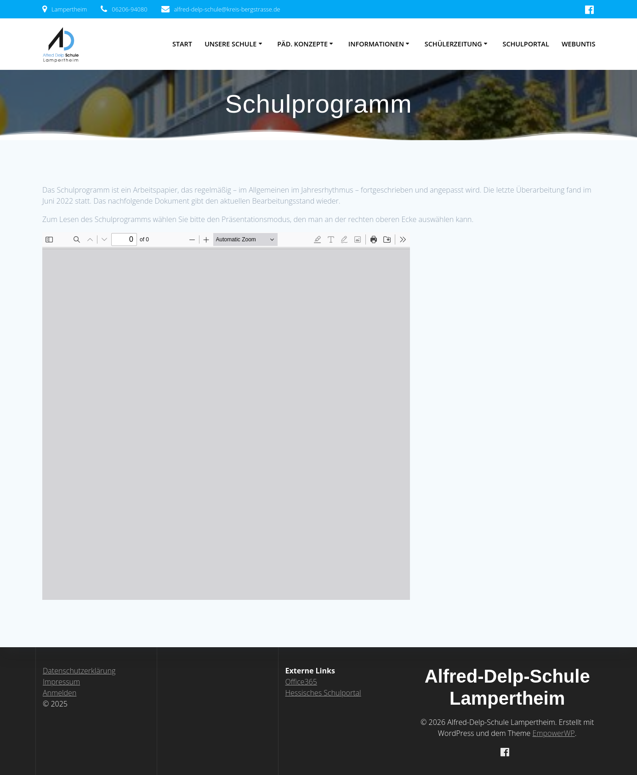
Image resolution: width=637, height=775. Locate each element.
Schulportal (526, 44)
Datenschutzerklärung (79, 671)
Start (182, 44)
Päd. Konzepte (302, 44)
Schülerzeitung (453, 44)
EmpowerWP (554, 733)
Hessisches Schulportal (323, 693)
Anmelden (59, 693)
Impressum (61, 682)
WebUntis (579, 44)
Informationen (376, 44)
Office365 (301, 682)
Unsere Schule (230, 44)
